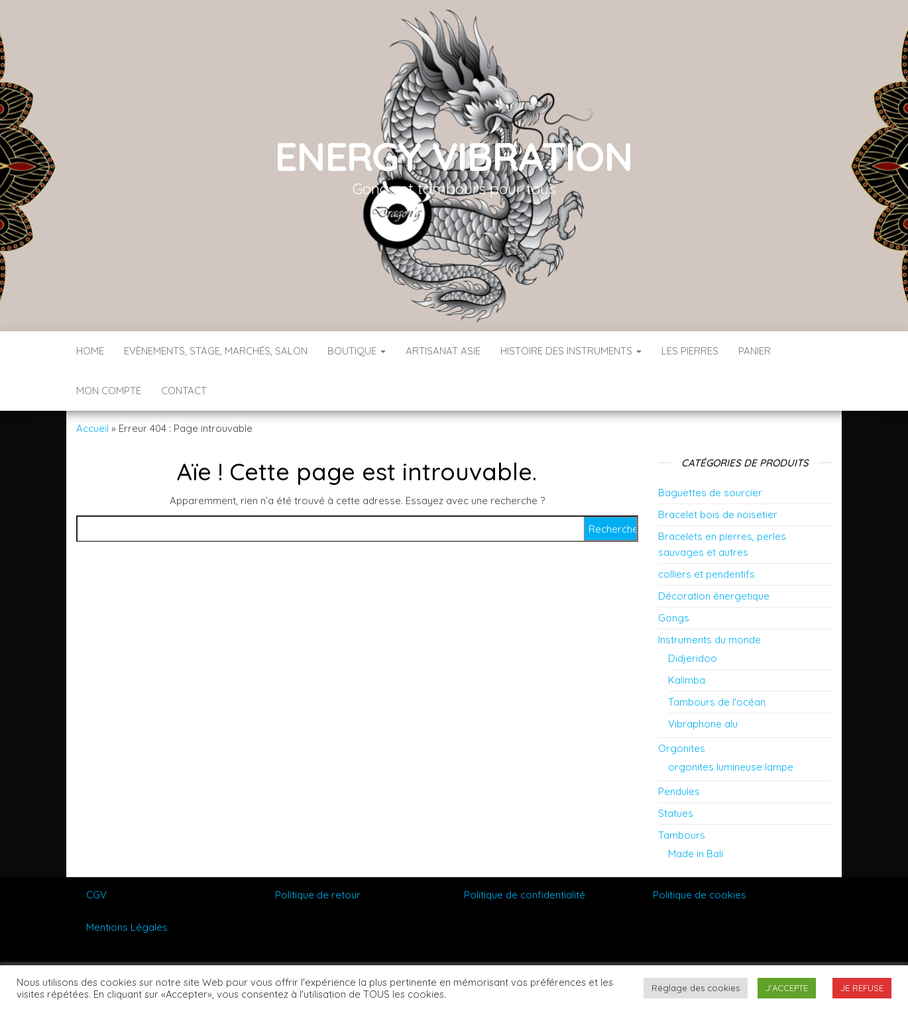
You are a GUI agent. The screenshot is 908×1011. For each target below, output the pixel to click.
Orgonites (681, 748)
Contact (184, 390)
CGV (96, 894)
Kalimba (686, 680)
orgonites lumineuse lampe (730, 767)
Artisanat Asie (443, 351)
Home (90, 351)
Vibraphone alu (703, 724)
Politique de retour (318, 894)
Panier (754, 351)
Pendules (679, 791)
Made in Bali (695, 853)
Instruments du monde (709, 639)
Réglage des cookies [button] (696, 988)
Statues (675, 813)
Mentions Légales (127, 927)
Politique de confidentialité (524, 894)
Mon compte (108, 390)
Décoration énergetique (713, 596)
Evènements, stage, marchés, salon (216, 351)
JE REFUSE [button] (861, 988)
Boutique (356, 351)
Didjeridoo (692, 658)
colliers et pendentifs (706, 574)
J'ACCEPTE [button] (787, 988)
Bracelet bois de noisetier (717, 514)
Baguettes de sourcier (710, 492)
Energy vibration (454, 156)
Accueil (92, 428)
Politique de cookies (699, 894)
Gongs (673, 618)
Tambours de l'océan (717, 702)
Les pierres (689, 351)
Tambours (681, 835)
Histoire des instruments (571, 351)
